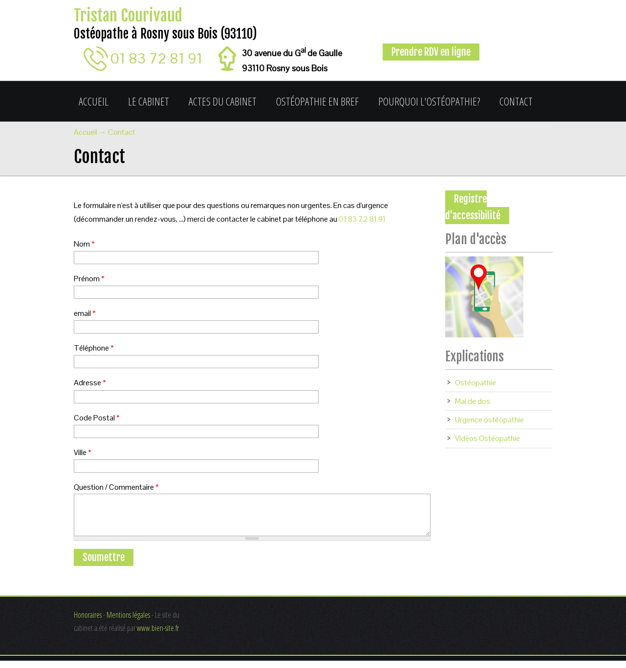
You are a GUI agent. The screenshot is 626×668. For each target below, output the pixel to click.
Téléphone (94, 348)
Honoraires (88, 622)
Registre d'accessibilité (472, 207)
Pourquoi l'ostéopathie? (429, 101)
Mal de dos (472, 401)
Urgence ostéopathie (489, 420)
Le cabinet (148, 101)
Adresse (90, 382)
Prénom (89, 278)
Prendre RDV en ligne (431, 52)
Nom (84, 244)
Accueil (93, 101)
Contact (516, 101)
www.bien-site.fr (158, 635)
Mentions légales (128, 622)
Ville (82, 452)
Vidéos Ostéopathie (487, 438)
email (85, 313)
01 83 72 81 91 (156, 58)
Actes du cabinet (223, 101)
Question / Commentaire (116, 487)
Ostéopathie (475, 382)
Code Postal (97, 418)
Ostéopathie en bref (317, 101)
